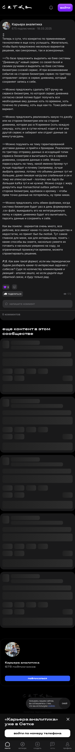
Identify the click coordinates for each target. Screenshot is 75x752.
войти (65, 8)
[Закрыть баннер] (68, 719)
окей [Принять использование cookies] (64, 703)
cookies (51, 706)
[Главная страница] (17, 7)
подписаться (37, 678)
